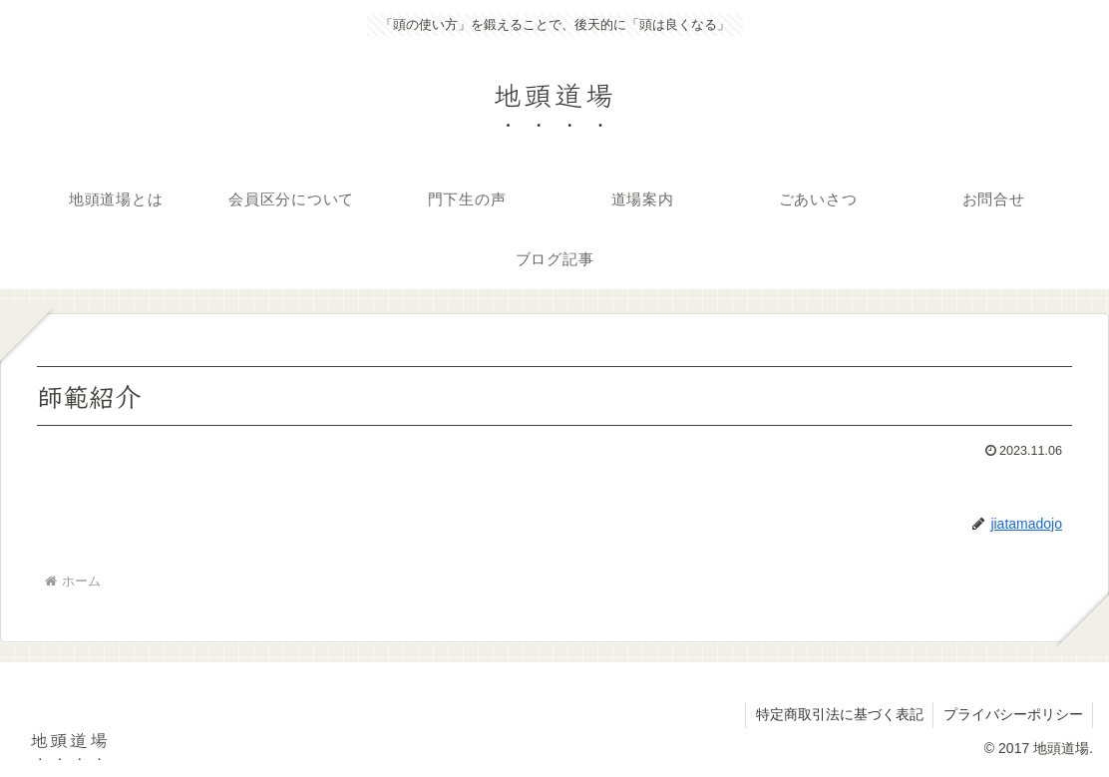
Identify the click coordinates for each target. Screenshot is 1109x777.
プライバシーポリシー (1012, 715)
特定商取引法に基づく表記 (838, 715)
